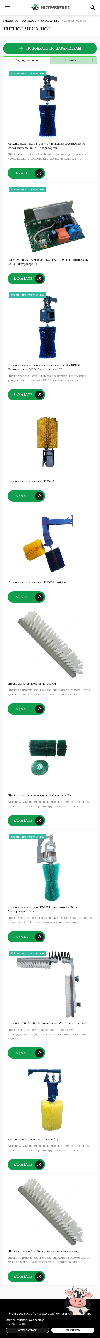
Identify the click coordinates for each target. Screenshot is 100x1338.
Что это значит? (16, 1323)
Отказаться (27, 1330)
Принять (73, 1330)
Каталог (29, 20)
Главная (10, 20)
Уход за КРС (50, 20)
